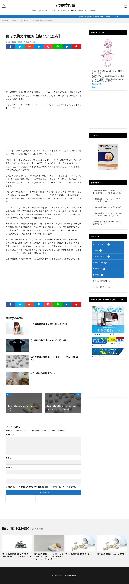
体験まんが (82, 11)
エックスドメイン (98, 356)
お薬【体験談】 (24, 21)
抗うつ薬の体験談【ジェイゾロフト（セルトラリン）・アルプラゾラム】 (17, 555)
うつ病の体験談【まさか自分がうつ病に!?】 (50, 340)
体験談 (73, 11)
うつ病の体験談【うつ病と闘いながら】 (49, 324)
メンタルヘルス (63, 11)
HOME (6, 21)
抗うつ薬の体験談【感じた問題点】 (44, 21)
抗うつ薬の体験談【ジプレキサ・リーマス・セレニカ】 (54, 358)
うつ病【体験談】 (103, 281)
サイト (8, 477)
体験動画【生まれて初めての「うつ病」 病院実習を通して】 (107, 223)
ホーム (34, 11)
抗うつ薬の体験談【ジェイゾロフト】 (111, 554)
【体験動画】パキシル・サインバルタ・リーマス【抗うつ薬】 (107, 200)
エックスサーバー (98, 345)
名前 (8, 458)
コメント (10, 435)
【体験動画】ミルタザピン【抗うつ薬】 (107, 207)
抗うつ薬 (32, 42)
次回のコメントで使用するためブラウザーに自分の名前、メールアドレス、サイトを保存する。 (42, 487)
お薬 (53, 11)
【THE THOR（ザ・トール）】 (103, 334)
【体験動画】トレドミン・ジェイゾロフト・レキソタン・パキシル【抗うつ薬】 (107, 191)
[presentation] (20, 498)
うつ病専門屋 (64, 5)
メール (9, 467)
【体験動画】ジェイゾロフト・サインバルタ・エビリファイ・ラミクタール (107, 214)
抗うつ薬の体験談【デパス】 (43, 373)
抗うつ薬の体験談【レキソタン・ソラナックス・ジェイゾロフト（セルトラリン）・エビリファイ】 (48, 556)
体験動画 (92, 11)
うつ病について (44, 11)
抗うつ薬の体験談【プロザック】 (78, 554)
